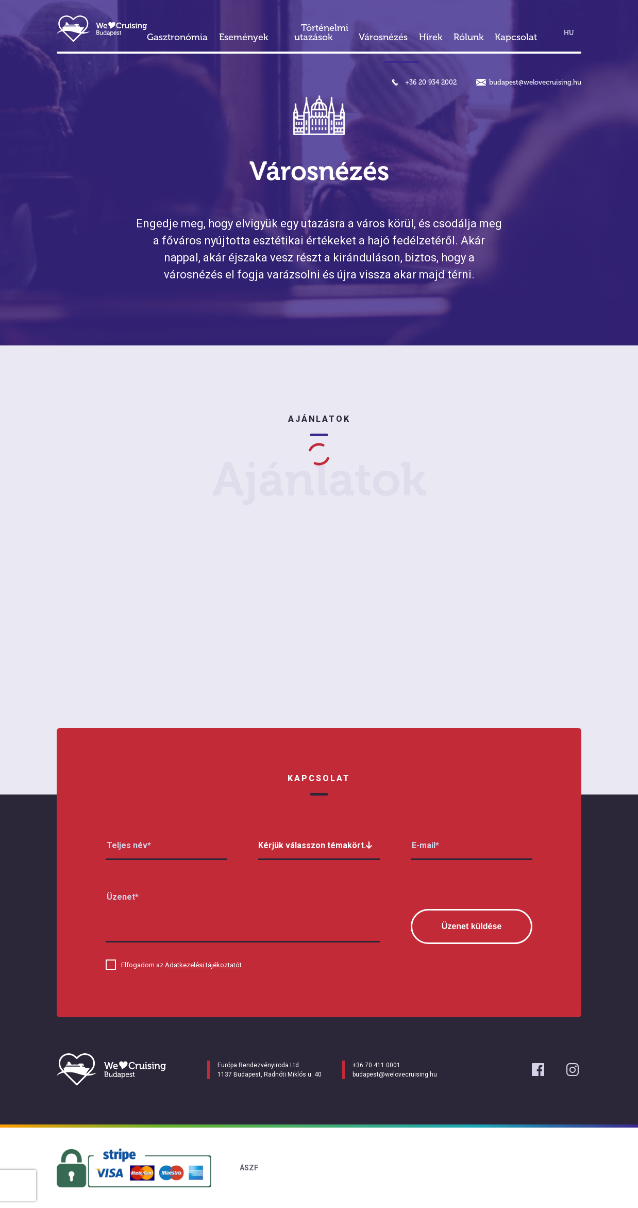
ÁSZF (249, 1168)
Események (243, 37)
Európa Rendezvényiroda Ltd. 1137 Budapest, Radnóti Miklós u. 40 (269, 1070)
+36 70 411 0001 (376, 1065)
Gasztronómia (177, 37)
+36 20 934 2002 (431, 82)
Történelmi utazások (321, 32)
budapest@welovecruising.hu (535, 82)
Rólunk (468, 37)
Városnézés (383, 37)
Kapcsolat (516, 37)
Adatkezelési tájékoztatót (203, 965)
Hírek (430, 37)
